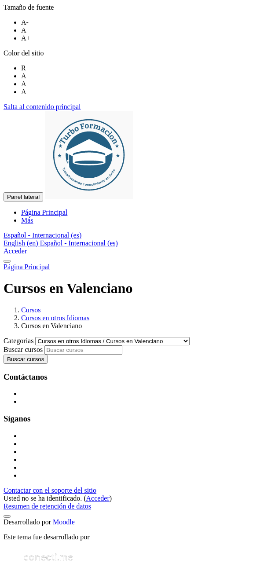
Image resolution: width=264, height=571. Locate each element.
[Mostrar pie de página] (7, 516)
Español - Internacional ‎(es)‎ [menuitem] (79, 243)
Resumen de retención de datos (47, 506)
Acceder (15, 251)
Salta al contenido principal (42, 106)
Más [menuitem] (27, 220)
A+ (25, 38)
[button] (42, 235)
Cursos (30, 310)
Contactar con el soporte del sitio (50, 490)
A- (25, 22)
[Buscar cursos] (83, 350)
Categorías (19, 340)
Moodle (64, 522)
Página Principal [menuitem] (44, 212)
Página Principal (27, 267)
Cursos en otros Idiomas (55, 318)
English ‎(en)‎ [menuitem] (22, 243)
